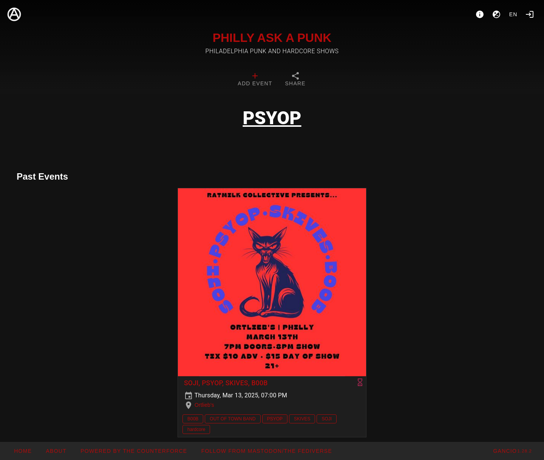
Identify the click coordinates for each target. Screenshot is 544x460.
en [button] (513, 14)
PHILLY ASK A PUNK (272, 38)
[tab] (255, 80)
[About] (479, 14)
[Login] (529, 14)
